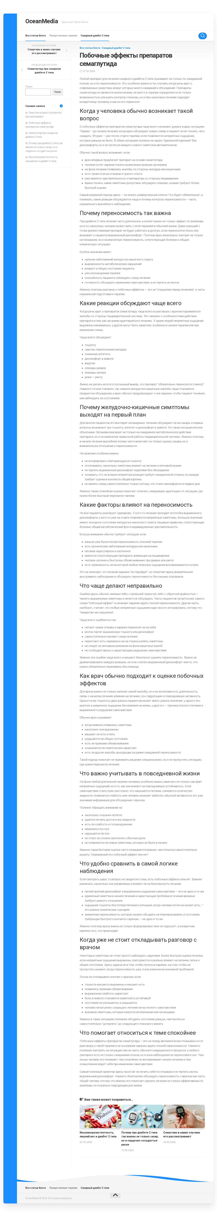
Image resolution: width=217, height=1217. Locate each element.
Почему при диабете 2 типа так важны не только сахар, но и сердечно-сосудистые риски (44, 147)
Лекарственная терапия (63, 35)
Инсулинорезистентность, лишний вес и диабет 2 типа (98, 1136)
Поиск (28, 86)
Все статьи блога (35, 35)
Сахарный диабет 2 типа (95, 35)
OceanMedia (44, 22)
